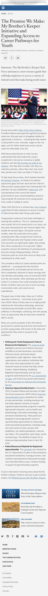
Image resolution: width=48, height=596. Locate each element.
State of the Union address (30, 130)
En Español (6, 573)
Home (3, 14)
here (15, 437)
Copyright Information (10, 582)
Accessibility (7, 578)
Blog (10, 14)
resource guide (38, 345)
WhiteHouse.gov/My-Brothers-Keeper (28, 478)
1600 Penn (6, 566)
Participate (7, 562)
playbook (28, 449)
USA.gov (5, 591)
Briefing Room (9, 549)
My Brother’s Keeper (10, 180)
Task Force (33, 189)
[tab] (3, 8)
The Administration (11, 557)
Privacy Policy (7, 586)
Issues (5, 553)
